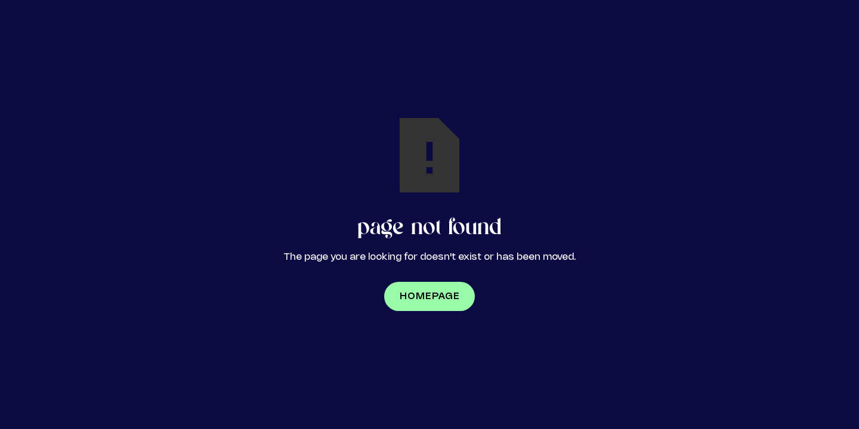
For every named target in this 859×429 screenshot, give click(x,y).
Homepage (430, 296)
